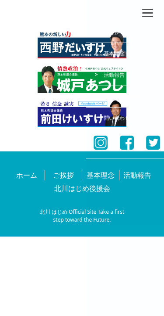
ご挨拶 (63, 175)
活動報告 (137, 175)
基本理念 (101, 175)
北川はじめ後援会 (82, 188)
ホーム (26, 175)
